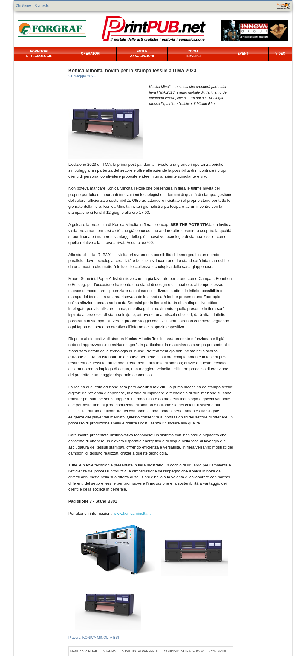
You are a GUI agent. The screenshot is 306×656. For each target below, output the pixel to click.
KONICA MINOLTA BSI (100, 637)
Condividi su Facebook (184, 651)
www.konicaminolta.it (132, 513)
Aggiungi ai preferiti (139, 651)
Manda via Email (84, 651)
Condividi (217, 651)
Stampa (109, 651)
